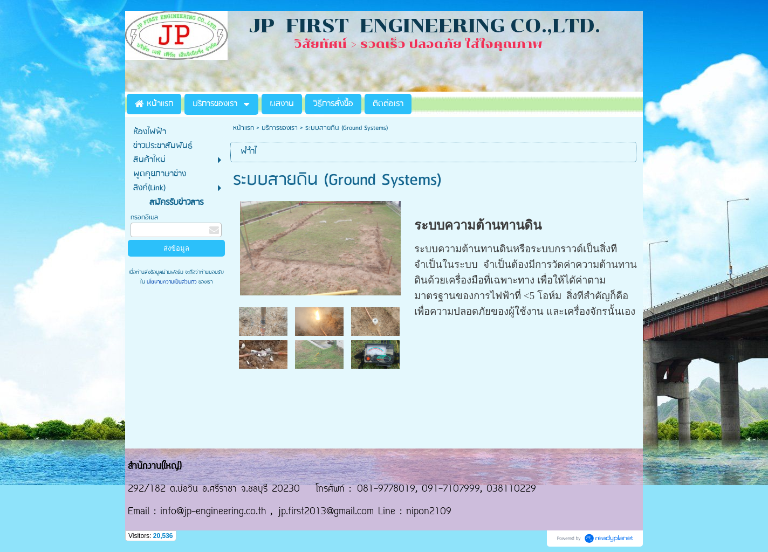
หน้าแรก (243, 128)
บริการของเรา (280, 128)
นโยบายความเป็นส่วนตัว (171, 282)
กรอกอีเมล (144, 217)
